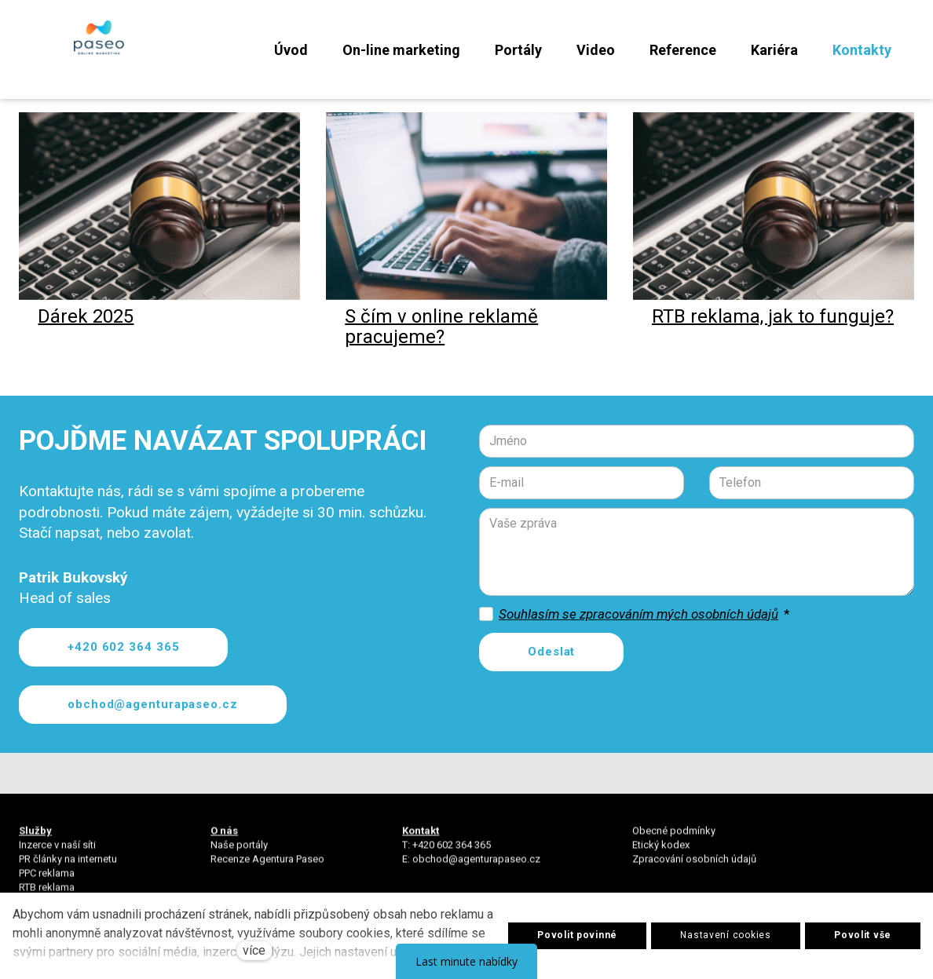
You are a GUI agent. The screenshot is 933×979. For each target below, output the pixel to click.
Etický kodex (661, 852)
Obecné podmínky (673, 838)
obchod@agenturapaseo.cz (476, 866)
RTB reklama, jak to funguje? (773, 339)
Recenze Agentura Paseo (267, 866)
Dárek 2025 (86, 339)
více (254, 950)
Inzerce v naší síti (57, 852)
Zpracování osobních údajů (694, 866)
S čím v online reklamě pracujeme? (441, 349)
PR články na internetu (68, 866)
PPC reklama (47, 881)
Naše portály (239, 852)
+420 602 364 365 (451, 852)
